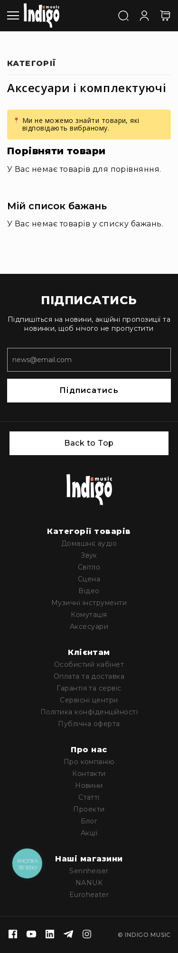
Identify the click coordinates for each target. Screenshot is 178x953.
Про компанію (89, 761)
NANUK (89, 882)
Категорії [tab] (31, 64)
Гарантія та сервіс (89, 688)
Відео (88, 591)
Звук (89, 555)
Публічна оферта (89, 723)
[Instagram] (87, 934)
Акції (89, 833)
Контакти (89, 773)
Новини (89, 785)
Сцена (89, 579)
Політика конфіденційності (89, 712)
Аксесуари (89, 626)
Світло (89, 567)
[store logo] (41, 15)
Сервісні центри (89, 700)
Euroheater (89, 894)
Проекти (88, 809)
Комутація (89, 614)
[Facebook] (13, 934)
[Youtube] (31, 934)
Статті (89, 797)
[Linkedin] (50, 934)
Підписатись (88, 390)
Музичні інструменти (89, 602)
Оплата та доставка (89, 676)
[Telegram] (68, 934)
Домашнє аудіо (89, 543)
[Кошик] (165, 15)
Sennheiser (89, 871)
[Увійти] (144, 14)
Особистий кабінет (89, 664)
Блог (89, 821)
